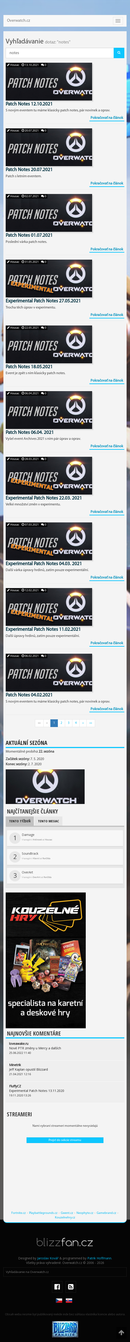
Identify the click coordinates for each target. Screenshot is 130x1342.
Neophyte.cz (84, 1213)
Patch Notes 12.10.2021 (29, 104)
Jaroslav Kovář (48, 1258)
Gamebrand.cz (106, 1213)
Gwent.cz (67, 1213)
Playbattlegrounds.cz (43, 1213)
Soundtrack (29, 857)
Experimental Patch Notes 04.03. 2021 (44, 564)
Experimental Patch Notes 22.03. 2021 (44, 498)
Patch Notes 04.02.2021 (29, 695)
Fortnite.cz (18, 1213)
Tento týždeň (19, 821)
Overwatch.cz (18, 21)
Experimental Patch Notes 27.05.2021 (43, 301)
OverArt (30, 875)
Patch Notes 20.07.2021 (29, 169)
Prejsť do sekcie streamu (65, 1140)
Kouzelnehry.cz (65, 1217)
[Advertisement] (65, 1179)
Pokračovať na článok (107, 118)
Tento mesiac (48, 821)
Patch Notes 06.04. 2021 (30, 432)
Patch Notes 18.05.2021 (29, 367)
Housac (13, 65)
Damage (30, 838)
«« (39, 723)
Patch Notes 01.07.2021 (29, 235)
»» (90, 723)
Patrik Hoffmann (99, 1258)
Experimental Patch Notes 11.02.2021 (43, 629)
